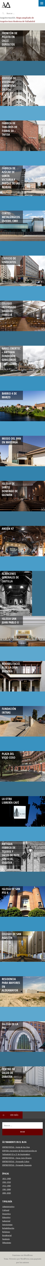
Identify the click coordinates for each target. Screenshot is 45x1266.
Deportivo (6, 1214)
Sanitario (6, 1239)
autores (26, 1262)
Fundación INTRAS (9, 710)
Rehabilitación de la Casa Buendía (11, 667)
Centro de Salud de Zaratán (8, 1073)
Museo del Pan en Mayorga (11, 440)
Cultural (5, 1210)
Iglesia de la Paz (10, 1026)
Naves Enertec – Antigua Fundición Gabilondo (11, 354)
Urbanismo (6, 1242)
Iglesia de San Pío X (11, 891)
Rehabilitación (8, 1228)
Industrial (6, 1221)
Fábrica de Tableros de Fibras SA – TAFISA (9, 128)
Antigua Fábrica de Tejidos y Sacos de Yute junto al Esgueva (10, 853)
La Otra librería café (10, 801)
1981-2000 (6, 1189)
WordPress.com (26, 1259)
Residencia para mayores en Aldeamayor (11, 984)
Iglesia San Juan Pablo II (10, 620)
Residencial (7, 1235)
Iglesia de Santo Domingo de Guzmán (10, 489)
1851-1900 (6, 1178)
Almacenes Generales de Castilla (10, 577)
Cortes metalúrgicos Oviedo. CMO (11, 217)
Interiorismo (7, 1224)
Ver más (14, 1115)
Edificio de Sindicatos (9, 260)
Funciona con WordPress (22, 1255)
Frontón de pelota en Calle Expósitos (9, 38)
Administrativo (8, 1206)
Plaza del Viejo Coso (8, 755)
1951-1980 (6, 1186)
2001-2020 (6, 1193)
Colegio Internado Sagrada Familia (9, 309)
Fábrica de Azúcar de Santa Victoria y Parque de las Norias (11, 177)
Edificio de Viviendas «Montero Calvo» (9, 83)
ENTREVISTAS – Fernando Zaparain (17, 1165)
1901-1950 (6, 1182)
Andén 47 (8, 528)
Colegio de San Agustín (11, 936)
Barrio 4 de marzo (9, 395)
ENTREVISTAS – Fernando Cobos (15, 1161)
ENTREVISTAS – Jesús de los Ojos (16, 1147)
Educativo (6, 1217)
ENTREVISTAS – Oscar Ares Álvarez (17, 1158)
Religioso (6, 1232)
